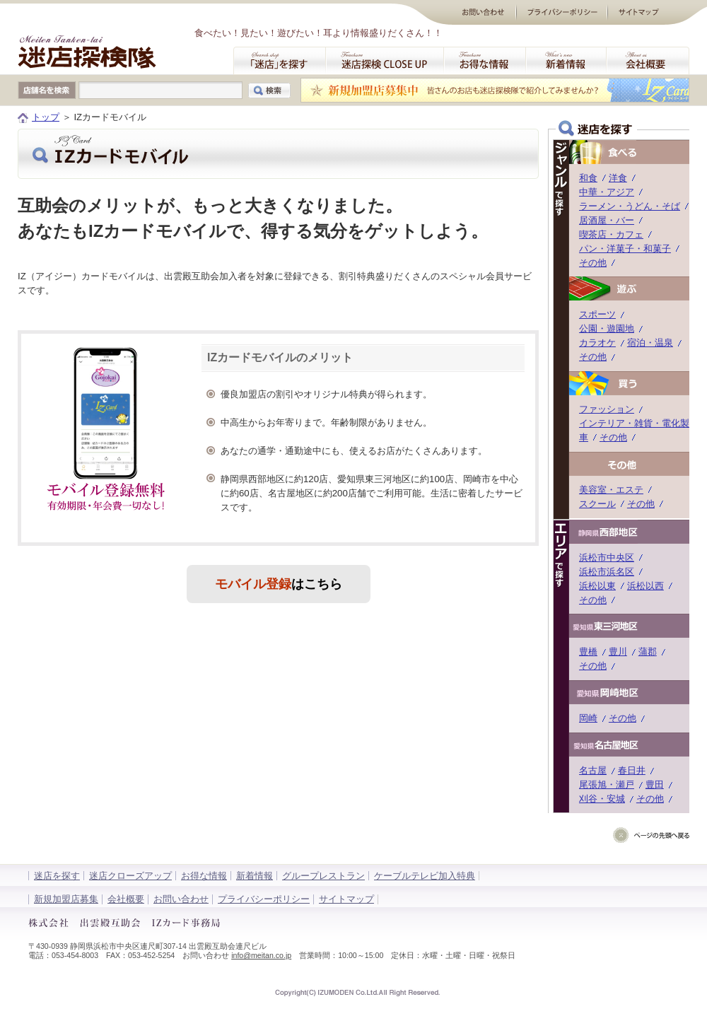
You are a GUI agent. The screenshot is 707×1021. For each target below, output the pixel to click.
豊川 (618, 651)
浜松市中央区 (606, 557)
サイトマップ (346, 899)
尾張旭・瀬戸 (606, 784)
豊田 (654, 784)
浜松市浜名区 (606, 571)
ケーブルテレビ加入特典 (424, 875)
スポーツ (597, 314)
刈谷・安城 (602, 798)
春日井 (631, 770)
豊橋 (588, 651)
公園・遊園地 (606, 328)
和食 (588, 178)
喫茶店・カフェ (611, 234)
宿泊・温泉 (650, 342)
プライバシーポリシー (264, 899)
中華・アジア (606, 192)
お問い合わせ (181, 899)
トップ (45, 117)
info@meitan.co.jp (261, 955)
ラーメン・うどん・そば (629, 206)
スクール (597, 503)
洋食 (618, 178)
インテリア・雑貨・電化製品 (639, 423)
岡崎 (588, 718)
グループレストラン (323, 875)
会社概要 (125, 899)
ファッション (606, 409)
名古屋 (593, 770)
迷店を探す (57, 875)
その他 (593, 262)
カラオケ (597, 342)
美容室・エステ (611, 489)
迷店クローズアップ (130, 875)
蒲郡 (647, 651)
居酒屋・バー (606, 220)
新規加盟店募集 (66, 899)
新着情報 (254, 875)
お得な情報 (204, 875)
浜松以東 (597, 585)
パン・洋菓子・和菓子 (625, 248)
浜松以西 (645, 585)
